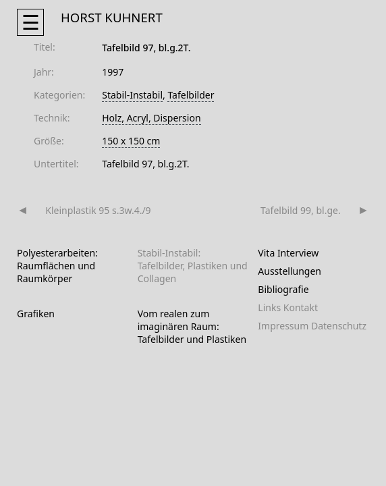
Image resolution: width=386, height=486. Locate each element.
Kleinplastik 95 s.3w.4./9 (97, 210)
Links (269, 307)
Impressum (283, 325)
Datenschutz (338, 325)
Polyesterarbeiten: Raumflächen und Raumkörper (57, 265)
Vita (266, 252)
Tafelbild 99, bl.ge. (300, 210)
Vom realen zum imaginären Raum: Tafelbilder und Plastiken (192, 326)
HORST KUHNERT (112, 17)
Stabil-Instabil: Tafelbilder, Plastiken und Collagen (193, 265)
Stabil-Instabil (132, 94)
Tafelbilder (190, 94)
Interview (298, 252)
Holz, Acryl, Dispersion (151, 117)
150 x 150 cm (131, 140)
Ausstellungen (289, 271)
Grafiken (36, 313)
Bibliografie (283, 289)
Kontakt (300, 307)
